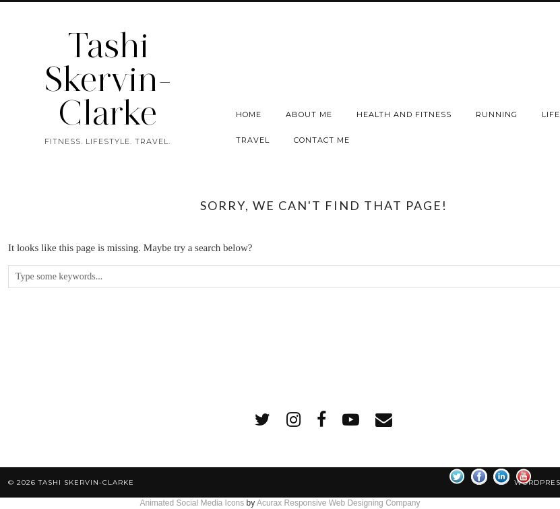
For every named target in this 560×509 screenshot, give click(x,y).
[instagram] (293, 420)
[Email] (383, 420)
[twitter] (262, 420)
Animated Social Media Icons (191, 503)
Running (497, 114)
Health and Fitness (404, 114)
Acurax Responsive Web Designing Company (339, 503)
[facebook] (321, 420)
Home (248, 114)
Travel (253, 140)
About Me (309, 114)
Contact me (322, 140)
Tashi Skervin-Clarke (108, 79)
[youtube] (350, 420)
